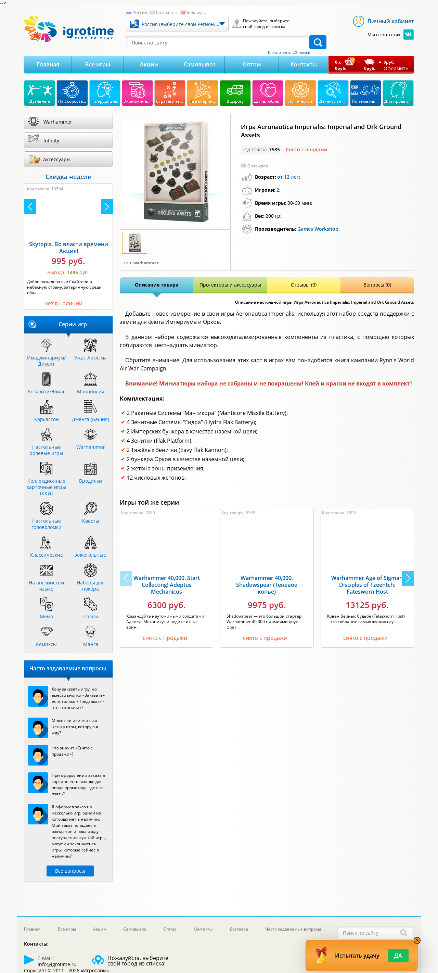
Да (398, 955)
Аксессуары (56, 159)
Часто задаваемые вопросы (293, 929)
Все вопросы (70, 871)
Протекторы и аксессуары (230, 284)
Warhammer (145, 263)
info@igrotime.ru (57, 964)
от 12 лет (288, 177)
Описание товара (156, 284)
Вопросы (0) (377, 284)
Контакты (304, 64)
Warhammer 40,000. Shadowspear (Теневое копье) (266, 584)
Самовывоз (200, 64)
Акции (149, 64)
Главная (48, 64)
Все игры (97, 64)
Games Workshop (317, 229)
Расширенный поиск (289, 53)
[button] (408, 578)
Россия (139, 12)
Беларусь (196, 12)
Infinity (51, 140)
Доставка (239, 929)
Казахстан (166, 12)
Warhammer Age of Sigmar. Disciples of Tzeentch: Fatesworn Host (367, 584)
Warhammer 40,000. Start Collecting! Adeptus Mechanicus (166, 584)
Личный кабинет (390, 21)
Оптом (252, 64)
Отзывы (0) (304, 284)
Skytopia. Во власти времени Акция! (68, 247)
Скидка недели (69, 177)
